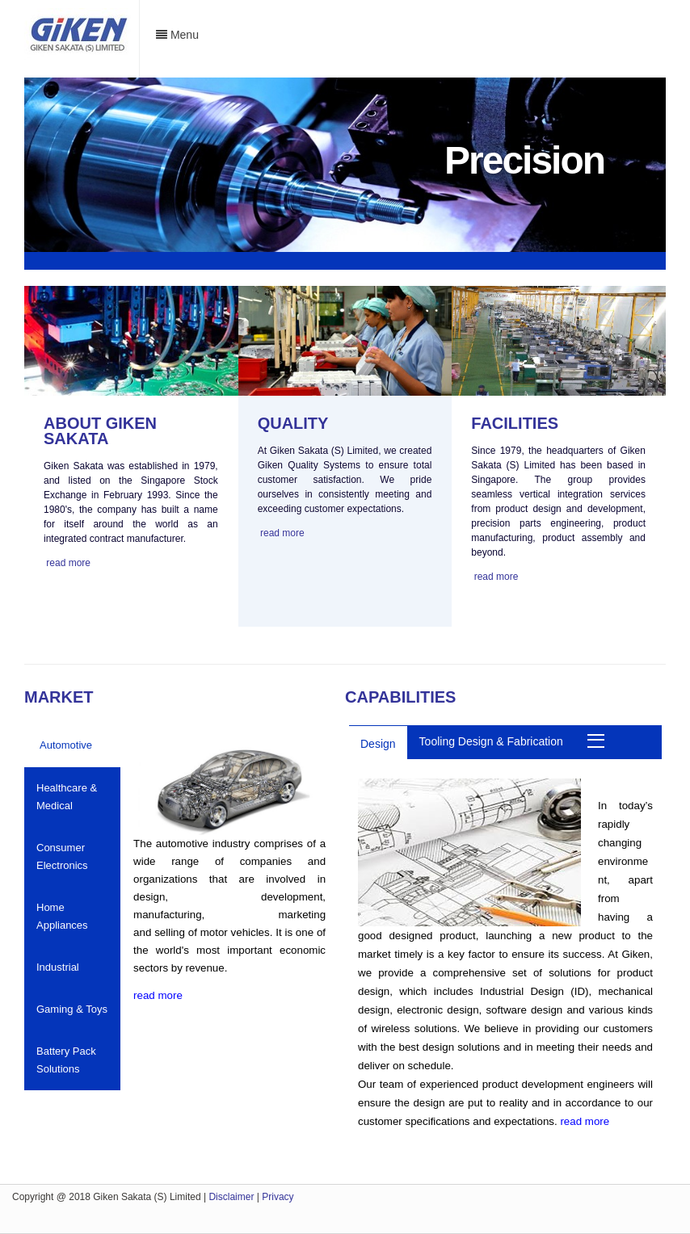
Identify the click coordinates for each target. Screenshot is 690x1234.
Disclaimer (231, 1197)
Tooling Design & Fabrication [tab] (491, 741)
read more (68, 563)
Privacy (277, 1197)
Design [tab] (378, 743)
